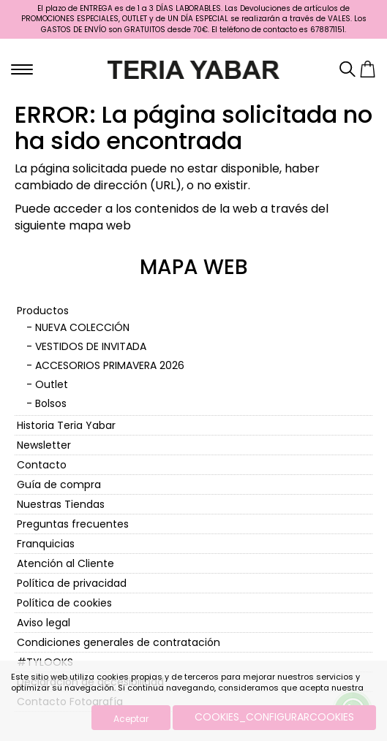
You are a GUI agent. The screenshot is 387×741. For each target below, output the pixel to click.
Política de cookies (64, 603)
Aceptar (131, 718)
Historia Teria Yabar (66, 425)
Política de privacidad (72, 583)
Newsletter (44, 445)
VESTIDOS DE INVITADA (90, 346)
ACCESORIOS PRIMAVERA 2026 (109, 365)
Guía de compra (59, 484)
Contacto (42, 464)
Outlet (51, 384)
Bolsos (51, 403)
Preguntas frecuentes (73, 524)
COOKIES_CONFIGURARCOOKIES (274, 717)
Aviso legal (43, 622)
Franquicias (46, 543)
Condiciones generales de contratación (118, 642)
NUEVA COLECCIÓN (82, 327)
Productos (43, 310)
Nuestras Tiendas (61, 504)
